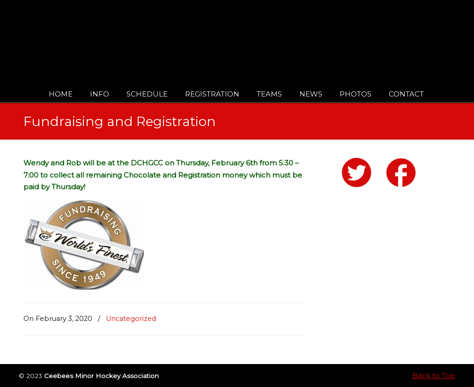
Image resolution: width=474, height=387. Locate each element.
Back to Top (433, 375)
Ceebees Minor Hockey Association (119, 34)
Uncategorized (131, 318)
